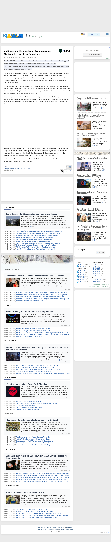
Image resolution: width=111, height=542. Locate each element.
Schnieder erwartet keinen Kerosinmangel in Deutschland (34, 239)
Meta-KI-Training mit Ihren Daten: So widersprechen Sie (30, 312)
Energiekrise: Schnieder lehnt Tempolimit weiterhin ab (33, 241)
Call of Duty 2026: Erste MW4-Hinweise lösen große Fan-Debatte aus (38, 369)
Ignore (102, 286)
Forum (45, 529)
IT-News (7, 305)
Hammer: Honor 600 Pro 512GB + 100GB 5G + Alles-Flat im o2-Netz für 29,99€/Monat (43, 334)
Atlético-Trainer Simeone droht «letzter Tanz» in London (33, 439)
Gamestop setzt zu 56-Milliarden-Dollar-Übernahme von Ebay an (90, 176)
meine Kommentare (93, 286)
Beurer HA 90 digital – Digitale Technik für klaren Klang (33, 331)
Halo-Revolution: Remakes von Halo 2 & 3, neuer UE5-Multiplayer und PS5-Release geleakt (92, 228)
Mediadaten (61, 527)
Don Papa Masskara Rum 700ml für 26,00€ (29, 301)
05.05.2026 (81, 264)
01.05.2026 (81, 274)
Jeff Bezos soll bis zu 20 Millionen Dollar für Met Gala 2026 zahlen (35, 276)
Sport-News (9, 413)
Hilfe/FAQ (62, 529)
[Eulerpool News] (9, 169)
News (50, 529)
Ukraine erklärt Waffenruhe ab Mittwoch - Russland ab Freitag (35, 247)
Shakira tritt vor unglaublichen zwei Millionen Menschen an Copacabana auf (40, 297)
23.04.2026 (96, 270)
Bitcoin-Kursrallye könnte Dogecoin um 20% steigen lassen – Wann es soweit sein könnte (44, 475)
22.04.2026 (96, 272)
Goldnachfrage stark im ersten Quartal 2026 (25, 492)
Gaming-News (10, 341)
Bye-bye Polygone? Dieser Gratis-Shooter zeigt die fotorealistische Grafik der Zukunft (43, 373)
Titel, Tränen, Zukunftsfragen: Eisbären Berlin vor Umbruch (32, 420)
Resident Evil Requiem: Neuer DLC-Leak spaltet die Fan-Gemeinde (37, 365)
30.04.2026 (81, 276)
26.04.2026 (96, 264)
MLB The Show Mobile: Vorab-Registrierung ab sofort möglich (35, 367)
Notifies (107, 286)
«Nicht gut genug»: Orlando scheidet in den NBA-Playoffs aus (35, 445)
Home (40, 529)
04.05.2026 (81, 266)
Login (91, 34)
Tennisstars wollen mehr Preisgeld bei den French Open (33, 437)
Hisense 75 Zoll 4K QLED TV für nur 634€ (29, 336)
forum (107, 58)
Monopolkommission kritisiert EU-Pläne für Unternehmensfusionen (37, 235)
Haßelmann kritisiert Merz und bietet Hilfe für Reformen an (34, 237)
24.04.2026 (96, 268)
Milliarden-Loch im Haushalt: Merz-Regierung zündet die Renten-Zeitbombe (90, 117)
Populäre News (97, 280)
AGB (54, 527)
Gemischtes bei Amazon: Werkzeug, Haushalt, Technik (33, 329)
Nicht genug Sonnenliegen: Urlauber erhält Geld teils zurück (91, 135)
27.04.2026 (81, 281)
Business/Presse (11, 486)
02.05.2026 (81, 272)
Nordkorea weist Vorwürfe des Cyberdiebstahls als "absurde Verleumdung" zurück (41, 479)
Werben (55, 529)
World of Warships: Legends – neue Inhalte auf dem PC (33, 371)
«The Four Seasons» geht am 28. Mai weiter (30, 407)
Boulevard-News (11, 269)
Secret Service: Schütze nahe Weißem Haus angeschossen (32, 214)
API (67, 529)
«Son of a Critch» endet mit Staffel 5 (27, 409)
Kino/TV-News (10, 377)
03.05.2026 (81, 270)
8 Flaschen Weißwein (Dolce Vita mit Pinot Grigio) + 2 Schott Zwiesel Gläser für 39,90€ (43, 293)
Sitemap (40, 527)
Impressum (69, 527)
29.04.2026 (81, 278)
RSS (71, 529)
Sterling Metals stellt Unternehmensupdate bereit (31, 509)
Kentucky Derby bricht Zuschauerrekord (28, 401)
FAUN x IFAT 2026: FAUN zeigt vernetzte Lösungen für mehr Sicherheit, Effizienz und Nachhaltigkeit (47, 515)
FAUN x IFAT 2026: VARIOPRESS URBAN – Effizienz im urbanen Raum (38, 513)
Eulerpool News (32, 57)
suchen (100, 252)
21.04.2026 (96, 273)
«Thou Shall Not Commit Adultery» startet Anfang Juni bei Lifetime (37, 403)
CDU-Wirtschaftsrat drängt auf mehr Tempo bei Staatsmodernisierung (38, 243)
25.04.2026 (96, 266)
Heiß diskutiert (97, 281)
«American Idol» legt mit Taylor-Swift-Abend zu (26, 384)
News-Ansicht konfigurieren (101, 284)
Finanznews (9, 449)
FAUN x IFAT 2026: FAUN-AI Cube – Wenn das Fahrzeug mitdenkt (37, 517)
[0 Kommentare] (8, 170)
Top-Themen (9, 207)
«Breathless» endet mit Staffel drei (27, 405)
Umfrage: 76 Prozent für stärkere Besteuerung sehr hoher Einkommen (38, 233)
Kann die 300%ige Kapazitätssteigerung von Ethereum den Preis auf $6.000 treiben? (42, 481)
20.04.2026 (96, 275)
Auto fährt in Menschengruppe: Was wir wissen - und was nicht (35, 249)
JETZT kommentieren (92, 55)
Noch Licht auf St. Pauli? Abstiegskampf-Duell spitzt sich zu (34, 441)
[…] (31, 226)
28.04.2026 (81, 280)
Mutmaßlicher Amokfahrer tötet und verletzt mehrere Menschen (36, 245)
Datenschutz (48, 527)
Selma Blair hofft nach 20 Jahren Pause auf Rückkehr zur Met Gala (90, 210)
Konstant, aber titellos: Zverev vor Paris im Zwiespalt (32, 443)
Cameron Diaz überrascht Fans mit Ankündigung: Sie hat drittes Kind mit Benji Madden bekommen (47, 299)
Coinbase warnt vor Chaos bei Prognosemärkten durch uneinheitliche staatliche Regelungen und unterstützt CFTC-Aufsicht (54, 473)
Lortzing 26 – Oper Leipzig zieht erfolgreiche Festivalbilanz (34, 511)
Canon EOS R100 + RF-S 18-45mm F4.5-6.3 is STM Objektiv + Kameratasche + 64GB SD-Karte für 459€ (49, 333)
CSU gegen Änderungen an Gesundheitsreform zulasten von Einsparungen (39, 231)
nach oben (103, 532)
